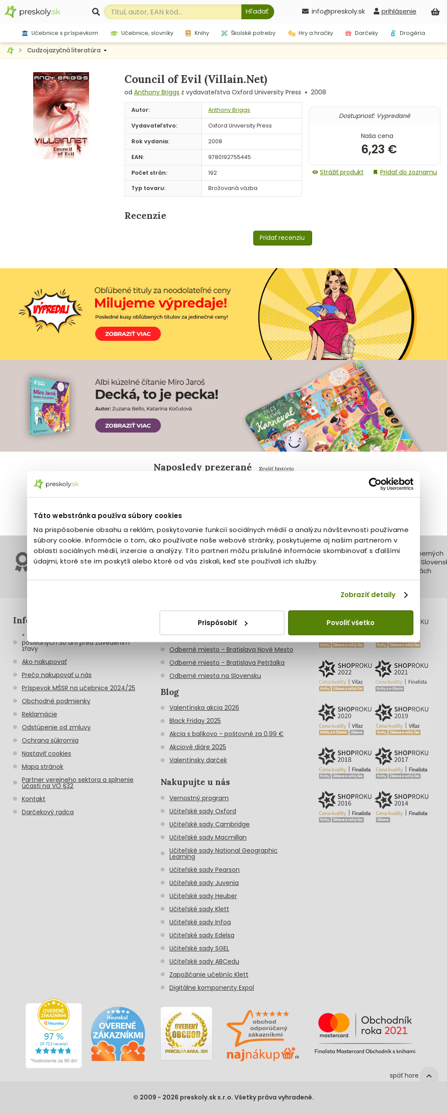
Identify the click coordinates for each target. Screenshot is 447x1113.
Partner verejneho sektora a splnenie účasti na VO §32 (78, 782)
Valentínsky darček (198, 760)
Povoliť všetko (351, 622)
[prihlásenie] (395, 11)
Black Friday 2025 (195, 720)
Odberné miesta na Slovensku (215, 675)
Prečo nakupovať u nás (57, 675)
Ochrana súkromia (50, 740)
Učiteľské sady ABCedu (204, 961)
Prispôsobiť (223, 622)
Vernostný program (199, 798)
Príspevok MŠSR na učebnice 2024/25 (78, 688)
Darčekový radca (48, 812)
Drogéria (407, 33)
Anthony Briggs (156, 92)
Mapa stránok (42, 766)
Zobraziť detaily (368, 594)
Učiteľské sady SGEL (199, 948)
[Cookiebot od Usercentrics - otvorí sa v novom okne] (375, 484)
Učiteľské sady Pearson (204, 869)
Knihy (197, 33)
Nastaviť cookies (46, 753)
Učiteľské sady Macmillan (208, 837)
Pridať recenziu (282, 237)
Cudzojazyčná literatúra (64, 50)
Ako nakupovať (44, 661)
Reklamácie (39, 714)
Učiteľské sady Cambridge (209, 824)
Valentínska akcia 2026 (204, 707)
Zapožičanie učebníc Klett (208, 974)
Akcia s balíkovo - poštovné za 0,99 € (226, 733)
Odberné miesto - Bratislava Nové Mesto (231, 649)
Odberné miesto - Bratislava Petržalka (227, 662)
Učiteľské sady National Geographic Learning (223, 853)
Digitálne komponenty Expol (211, 987)
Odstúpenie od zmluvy (56, 727)
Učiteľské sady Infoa (200, 922)
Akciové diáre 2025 (197, 747)
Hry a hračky (311, 33)
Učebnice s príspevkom (60, 33)
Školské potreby (248, 33)
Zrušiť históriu (276, 468)
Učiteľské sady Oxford (202, 811)
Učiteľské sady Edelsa (201, 935)
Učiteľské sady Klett (199, 909)
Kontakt (33, 799)
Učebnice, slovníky (142, 33)
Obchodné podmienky (56, 701)
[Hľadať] (257, 11)
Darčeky (361, 33)
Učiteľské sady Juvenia (204, 882)
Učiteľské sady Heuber (203, 896)
